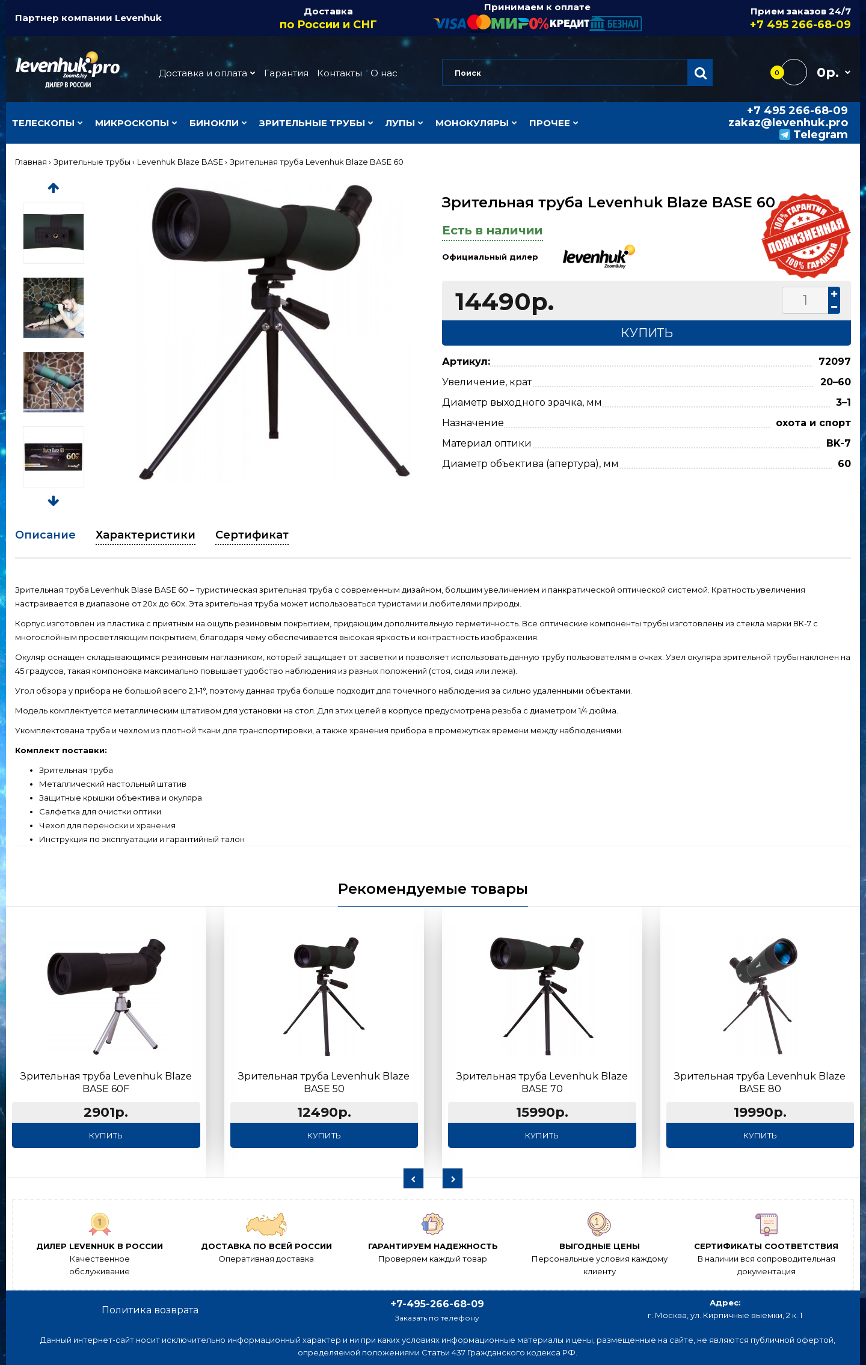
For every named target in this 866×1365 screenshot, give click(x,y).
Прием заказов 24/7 (747, 18)
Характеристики (145, 535)
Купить (106, 1135)
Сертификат (252, 535)
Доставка (329, 18)
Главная (31, 161)
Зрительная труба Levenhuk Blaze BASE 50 (324, 1082)
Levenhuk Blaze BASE (180, 161)
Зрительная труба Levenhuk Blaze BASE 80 (760, 1082)
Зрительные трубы (92, 161)
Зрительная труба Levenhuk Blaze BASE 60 (317, 161)
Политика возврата (150, 1310)
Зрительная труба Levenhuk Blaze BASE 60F (106, 1082)
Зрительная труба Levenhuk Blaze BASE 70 (542, 1082)
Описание (45, 535)
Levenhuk (138, 17)
